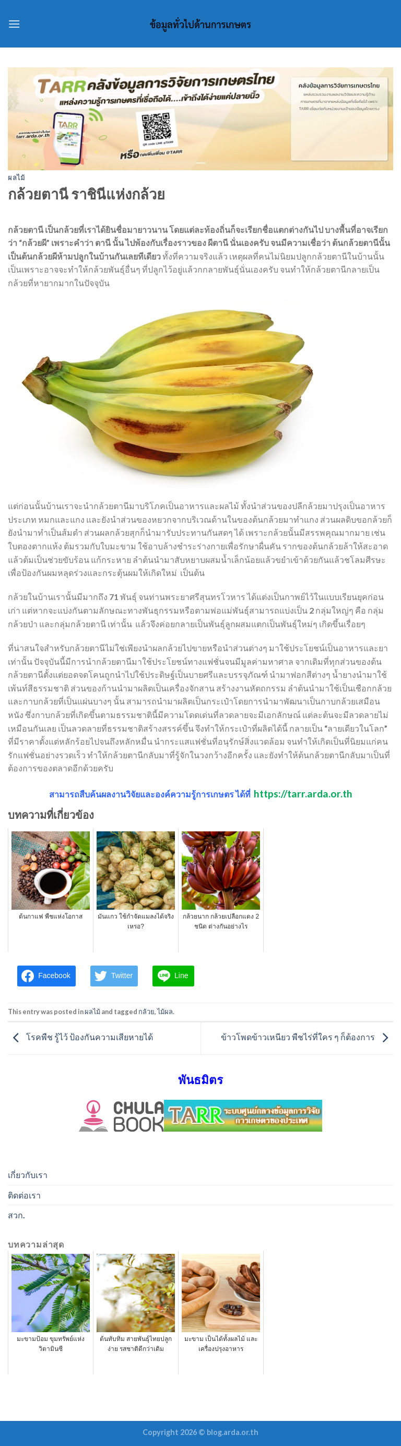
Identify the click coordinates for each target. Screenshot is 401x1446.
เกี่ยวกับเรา (28, 1175)
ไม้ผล (165, 1011)
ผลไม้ (16, 177)
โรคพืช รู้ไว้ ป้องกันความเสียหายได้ (80, 1037)
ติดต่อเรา (24, 1195)
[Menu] (14, 24)
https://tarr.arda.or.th (303, 793)
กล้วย (146, 1011)
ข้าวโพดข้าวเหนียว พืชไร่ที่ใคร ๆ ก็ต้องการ (307, 1037)
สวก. (16, 1215)
